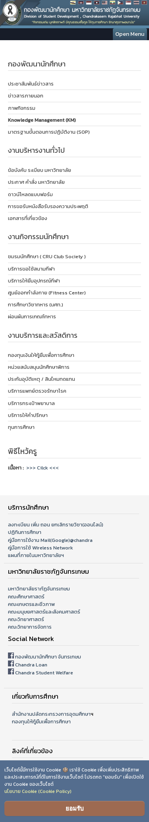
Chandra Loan (31, 664)
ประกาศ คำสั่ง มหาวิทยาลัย (36, 182)
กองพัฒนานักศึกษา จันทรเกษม (48, 656)
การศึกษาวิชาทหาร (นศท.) (35, 304)
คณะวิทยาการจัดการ (30, 627)
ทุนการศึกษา (21, 427)
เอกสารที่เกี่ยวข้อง (27, 218)
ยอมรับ (75, 808)
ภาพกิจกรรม (21, 108)
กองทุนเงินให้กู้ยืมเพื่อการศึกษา (41, 355)
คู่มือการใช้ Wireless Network (40, 547)
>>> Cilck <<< (42, 467)
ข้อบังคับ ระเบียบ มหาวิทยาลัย (39, 170)
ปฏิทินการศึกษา (24, 532)
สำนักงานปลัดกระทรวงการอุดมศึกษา (51, 714)
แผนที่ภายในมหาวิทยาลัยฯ (36, 555)
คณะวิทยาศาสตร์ (26, 619)
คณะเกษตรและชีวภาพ (31, 604)
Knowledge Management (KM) (42, 120)
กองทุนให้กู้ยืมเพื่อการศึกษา (41, 721)
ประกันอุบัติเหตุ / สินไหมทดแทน (41, 379)
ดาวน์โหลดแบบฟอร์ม (30, 194)
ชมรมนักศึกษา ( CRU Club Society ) (47, 256)
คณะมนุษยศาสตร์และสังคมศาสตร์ (44, 612)
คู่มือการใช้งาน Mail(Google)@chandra (50, 540)
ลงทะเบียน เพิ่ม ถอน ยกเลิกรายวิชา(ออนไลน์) (55, 524)
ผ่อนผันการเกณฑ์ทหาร (32, 316)
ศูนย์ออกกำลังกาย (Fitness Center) (47, 292)
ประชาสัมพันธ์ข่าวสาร (31, 84)
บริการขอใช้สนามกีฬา (31, 269)
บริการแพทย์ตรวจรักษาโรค (37, 391)
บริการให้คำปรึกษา (28, 415)
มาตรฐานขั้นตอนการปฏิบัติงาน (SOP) (49, 132)
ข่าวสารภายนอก (25, 95)
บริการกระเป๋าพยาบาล (31, 403)
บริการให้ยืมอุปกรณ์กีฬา (34, 280)
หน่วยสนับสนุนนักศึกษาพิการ (39, 367)
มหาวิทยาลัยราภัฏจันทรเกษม (39, 588)
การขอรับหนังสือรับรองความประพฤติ (48, 206)
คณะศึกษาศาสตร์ (26, 596)
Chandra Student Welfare (44, 672)
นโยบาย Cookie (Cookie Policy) (38, 791)
